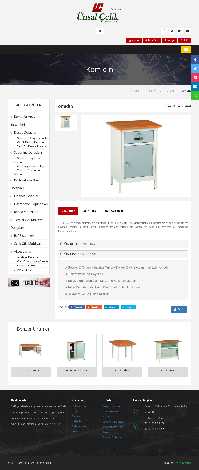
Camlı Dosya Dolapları (31, 142)
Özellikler (68, 211)
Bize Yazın (152, 40)
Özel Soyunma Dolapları (32, 166)
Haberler (77, 421)
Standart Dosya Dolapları (33, 138)
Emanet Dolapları (26, 196)
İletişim (76, 431)
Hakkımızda (79, 405)
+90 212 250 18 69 (122, 31)
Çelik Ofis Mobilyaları (160, 91)
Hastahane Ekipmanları (31, 204)
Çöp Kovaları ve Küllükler (32, 261)
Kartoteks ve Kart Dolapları (24, 184)
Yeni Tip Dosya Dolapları (32, 146)
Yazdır (179, 309)
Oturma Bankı (26, 265)
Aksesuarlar (22, 251)
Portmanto (24, 269)
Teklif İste (88, 211)
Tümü (105, 442)
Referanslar (79, 426)
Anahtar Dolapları (28, 257)
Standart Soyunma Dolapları (25, 160)
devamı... (58, 423)
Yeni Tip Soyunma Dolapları (25, 172)
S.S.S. (184, 40)
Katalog (134, 40)
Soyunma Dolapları (28, 152)
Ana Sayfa (132, 91)
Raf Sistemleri (24, 235)
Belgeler (77, 416)
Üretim (76, 410)
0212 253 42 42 (154, 428)
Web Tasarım (183, 462)
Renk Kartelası (113, 211)
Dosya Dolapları (25, 132)
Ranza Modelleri (26, 212)
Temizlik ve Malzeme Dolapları (27, 224)
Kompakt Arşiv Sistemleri (22, 120)
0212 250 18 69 (154, 423)
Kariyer (169, 40)
